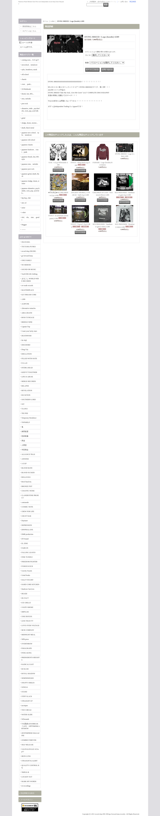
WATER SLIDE (27, 715)
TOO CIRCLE (26, 710)
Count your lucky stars (29, 331)
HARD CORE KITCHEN (30, 584)
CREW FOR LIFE (27, 511)
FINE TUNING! (27, 557)
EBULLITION (26, 354)
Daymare (24, 521)
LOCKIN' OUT (26, 777)
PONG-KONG (26, 653)
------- (24, 230)
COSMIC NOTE (27, 507)
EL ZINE (24, 543)
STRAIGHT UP (27, 701)
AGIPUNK (25, 304)
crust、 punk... (27, 84)
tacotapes (24, 706)
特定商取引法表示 (27, 793)
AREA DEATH (26, 313)
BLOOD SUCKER (28, 473)
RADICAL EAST (27, 664)
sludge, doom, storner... (30, 123)
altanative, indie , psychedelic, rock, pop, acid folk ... (31, 110)
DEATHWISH (26, 336)
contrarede (25, 502)
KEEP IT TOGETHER (29, 372)
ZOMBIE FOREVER (28, 740)
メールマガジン (27, 800)
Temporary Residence (29, 418)
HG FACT (25, 598)
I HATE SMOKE (27, 607)
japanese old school (28, 140)
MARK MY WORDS (28, 781)
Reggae (24, 225)
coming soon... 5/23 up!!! (30, 60)
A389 (23, 299)
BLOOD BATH (26, 468)
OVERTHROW (26, 644)
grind (23, 118)
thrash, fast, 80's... (28, 94)
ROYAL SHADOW (28, 674)
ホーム (45, 21)
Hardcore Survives (27, 589)
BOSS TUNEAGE (27, 317)
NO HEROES (26, 265)
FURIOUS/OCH (27, 566)
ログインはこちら (29, 31)
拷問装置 (24, 432)
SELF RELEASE (27, 745)
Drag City (24, 349)
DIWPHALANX (27, 530)
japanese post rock (28, 169)
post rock (25, 104)
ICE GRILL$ (26, 603)
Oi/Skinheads (26, 89)
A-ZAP (23, 464)
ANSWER (25, 459)
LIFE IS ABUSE (27, 377)
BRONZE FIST (26, 486)
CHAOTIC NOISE (28, 491)
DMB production (27, 534)
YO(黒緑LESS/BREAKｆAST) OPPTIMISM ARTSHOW (30, 726)
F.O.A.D (24, 363)
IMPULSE (25, 612)
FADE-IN (24, 548)
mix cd (24, 203)
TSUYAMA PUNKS (28, 247)
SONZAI (24, 687)
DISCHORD (25, 345)
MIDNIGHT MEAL (28, 635)
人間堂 (24, 445)
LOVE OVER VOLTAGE (30, 625)
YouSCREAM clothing (29, 274)
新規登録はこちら (29, 26)
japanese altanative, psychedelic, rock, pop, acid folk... (31, 190)
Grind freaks (25, 575)
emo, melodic (26, 99)
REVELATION (26, 390)
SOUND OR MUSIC (28, 269)
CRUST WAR (26, 516)
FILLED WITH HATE (29, 359)
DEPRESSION (26, 525)
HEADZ (24, 594)
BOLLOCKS (26, 477)
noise (23, 208)
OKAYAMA (25, 242)
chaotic (24, 79)
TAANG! (24, 409)
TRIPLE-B (25, 772)
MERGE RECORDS (28, 381)
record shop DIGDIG (28, 251)
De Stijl (24, 340)
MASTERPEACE (27, 290)
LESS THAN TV (27, 621)
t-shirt (24, 212)
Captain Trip (25, 327)
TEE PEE (24, 413)
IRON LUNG (26, 756)
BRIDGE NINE (26, 322)
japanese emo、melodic (30, 164)
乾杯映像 (24, 436)
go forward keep (27, 256)
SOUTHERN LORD (28, 400)
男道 (23, 441)
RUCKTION (25, 395)
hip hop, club (26, 198)
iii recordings (26, 786)
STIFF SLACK (26, 696)
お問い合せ (124, 1)
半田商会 (24, 450)
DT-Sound (25, 539)
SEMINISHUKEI (27, 678)
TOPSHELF (25, 422)
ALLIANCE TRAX (28, 454)
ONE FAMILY (26, 260)
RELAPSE (25, 386)
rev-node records (27, 285)
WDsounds (25, 719)
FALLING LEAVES (28, 552)
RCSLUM (25, 669)
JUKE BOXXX (26, 616)
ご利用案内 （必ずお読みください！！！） (103, 1)
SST (22, 404)
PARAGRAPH (26, 648)
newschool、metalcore (30, 65)
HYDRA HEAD (27, 368)
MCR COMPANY (27, 630)
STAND (24, 692)
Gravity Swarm (26, 571)
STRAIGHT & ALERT (29, 761)
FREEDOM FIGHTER (29, 562)
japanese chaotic (27, 145)
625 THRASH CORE (28, 295)
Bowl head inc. (26, 482)
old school (25, 74)
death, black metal (28, 128)
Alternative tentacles (28, 308)
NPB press (25, 639)
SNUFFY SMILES (28, 683)
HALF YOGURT (27, 580)
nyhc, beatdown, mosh (29, 70)
